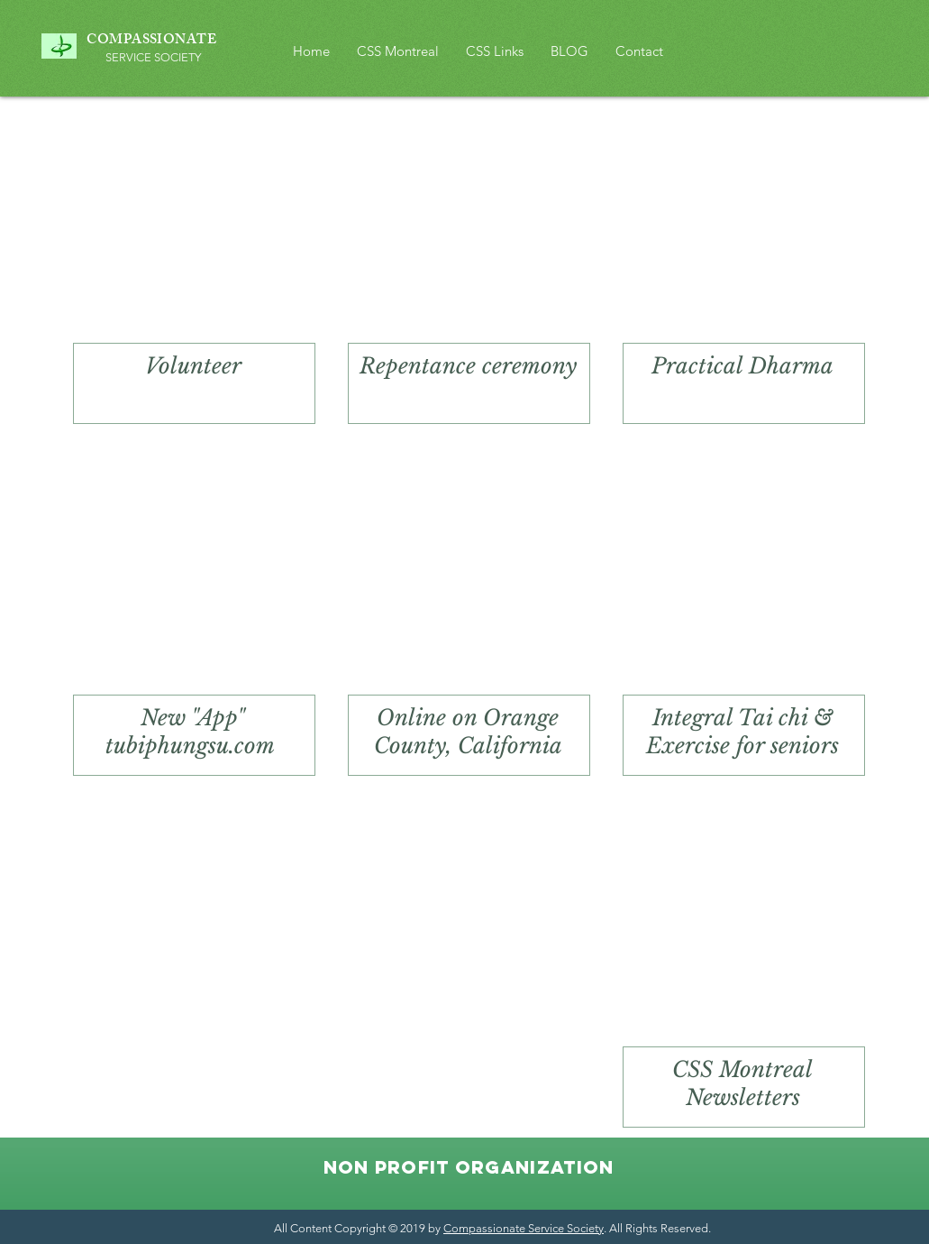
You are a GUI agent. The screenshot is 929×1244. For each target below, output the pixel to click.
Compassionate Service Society (523, 1228)
